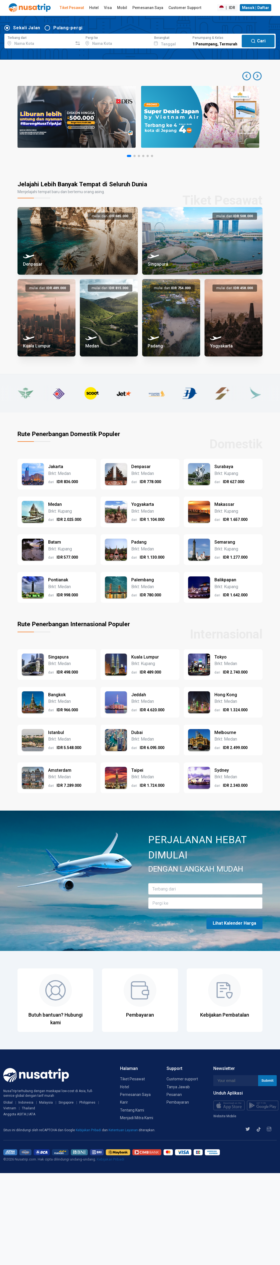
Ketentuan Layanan (124, 1130)
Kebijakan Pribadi (89, 1130)
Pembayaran (178, 1102)
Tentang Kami (132, 1110)
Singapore (66, 1102)
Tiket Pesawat (72, 7)
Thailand (28, 1108)
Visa (108, 7)
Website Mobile (224, 1116)
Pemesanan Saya (147, 7)
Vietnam (9, 1108)
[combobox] (38, 40)
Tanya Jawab (178, 1087)
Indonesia (25, 1102)
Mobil (122, 7)
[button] (251, 76)
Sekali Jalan (26, 27)
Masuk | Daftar (255, 7)
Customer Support (184, 7)
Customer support (182, 1079)
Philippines (87, 1102)
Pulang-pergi (68, 27)
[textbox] (38, 40)
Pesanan (174, 1094)
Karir (124, 1102)
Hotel (94, 7)
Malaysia (46, 1102)
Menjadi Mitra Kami (136, 1118)
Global (8, 1102)
